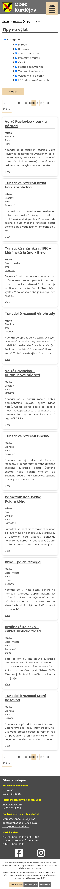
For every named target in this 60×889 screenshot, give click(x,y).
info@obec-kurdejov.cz (15, 826)
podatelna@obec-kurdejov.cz (19, 822)
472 (4, 109)
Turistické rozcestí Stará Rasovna (25, 697)
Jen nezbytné (31, 884)
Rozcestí (10, 205)
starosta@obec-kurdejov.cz (18, 819)
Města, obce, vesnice (31, 67)
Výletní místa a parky (31, 75)
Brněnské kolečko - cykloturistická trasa (23, 629)
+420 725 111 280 (11, 808)
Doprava (23, 49)
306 (38, 103)
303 (26, 103)
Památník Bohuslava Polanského (23, 499)
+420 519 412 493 (12, 804)
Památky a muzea (29, 57)
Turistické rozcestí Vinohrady (30, 313)
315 (49, 103)
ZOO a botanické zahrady (33, 80)
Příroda (22, 44)
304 (30, 103)
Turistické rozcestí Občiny (27, 436)
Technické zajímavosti (31, 71)
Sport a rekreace (28, 53)
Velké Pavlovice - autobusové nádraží (22, 373)
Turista (17, 21)
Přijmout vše (16, 884)
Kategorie (13, 39)
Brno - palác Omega (23, 562)
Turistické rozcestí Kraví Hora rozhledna (25, 185)
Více (7, 171)
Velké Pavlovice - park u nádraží (26, 123)
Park (7, 143)
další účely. (37, 868)
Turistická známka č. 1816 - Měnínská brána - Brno (28, 250)
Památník (10, 523)
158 (18, 103)
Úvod (5, 21)
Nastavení (45, 884)
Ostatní (22, 62)
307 (41, 103)
